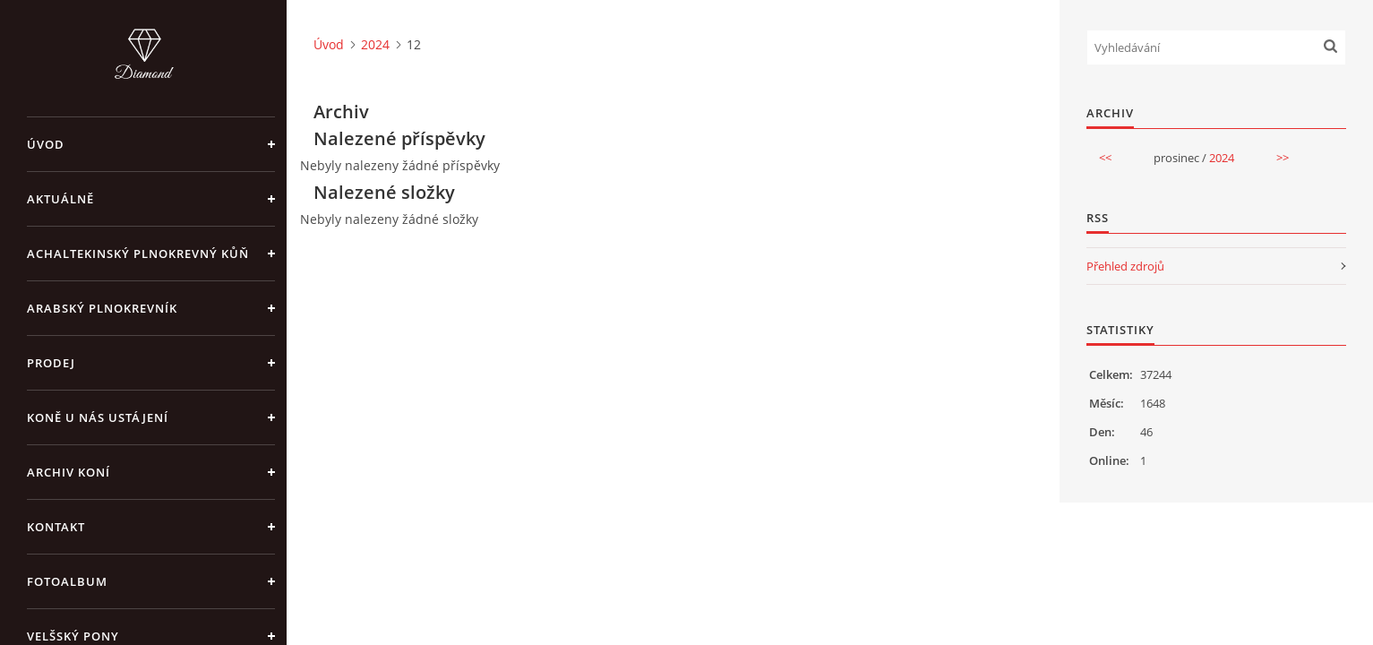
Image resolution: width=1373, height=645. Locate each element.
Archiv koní (68, 472)
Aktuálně (60, 199)
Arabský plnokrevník (102, 308)
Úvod (45, 144)
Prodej (51, 363)
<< (1105, 158)
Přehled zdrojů (1125, 266)
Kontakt (56, 527)
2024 (375, 44)
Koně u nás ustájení (97, 417)
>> (1282, 158)
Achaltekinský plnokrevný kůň (138, 253)
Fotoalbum (67, 581)
